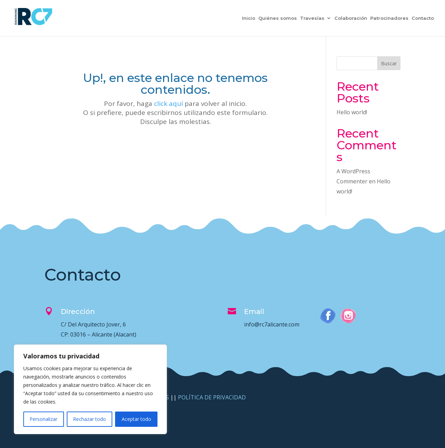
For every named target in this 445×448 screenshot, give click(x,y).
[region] (90, 389)
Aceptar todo (136, 419)
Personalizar (43, 419)
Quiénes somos (277, 18)
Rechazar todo (89, 419)
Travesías (312, 18)
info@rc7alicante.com (271, 324)
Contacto (423, 18)
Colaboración (350, 18)
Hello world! (352, 112)
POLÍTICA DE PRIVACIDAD (212, 397)
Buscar (389, 63)
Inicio (248, 18)
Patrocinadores (389, 18)
